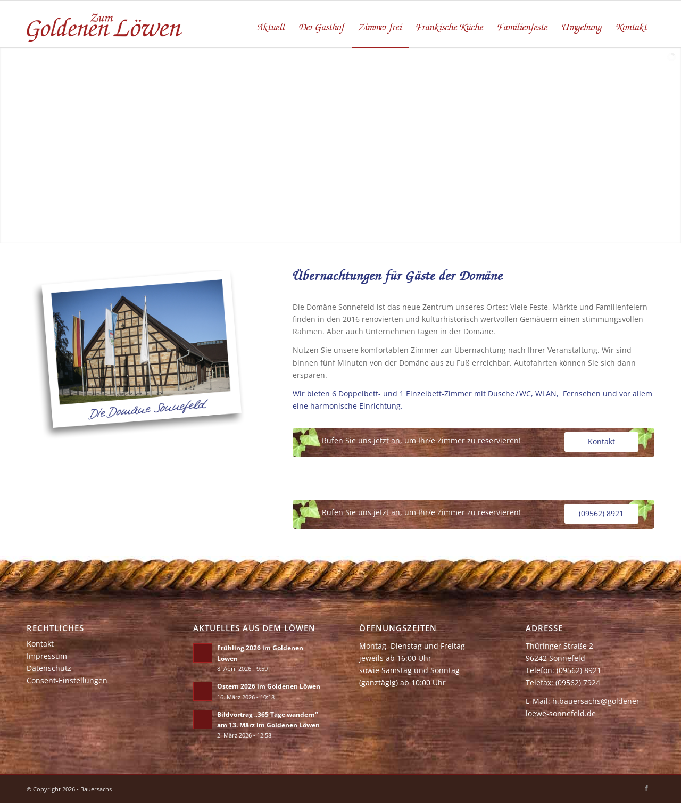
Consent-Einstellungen (67, 680)
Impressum (47, 656)
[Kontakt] (601, 442)
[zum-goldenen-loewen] (105, 24)
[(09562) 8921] (601, 514)
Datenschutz (49, 668)
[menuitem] (271, 24)
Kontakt (40, 644)
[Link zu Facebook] (646, 788)
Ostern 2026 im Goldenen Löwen (268, 686)
